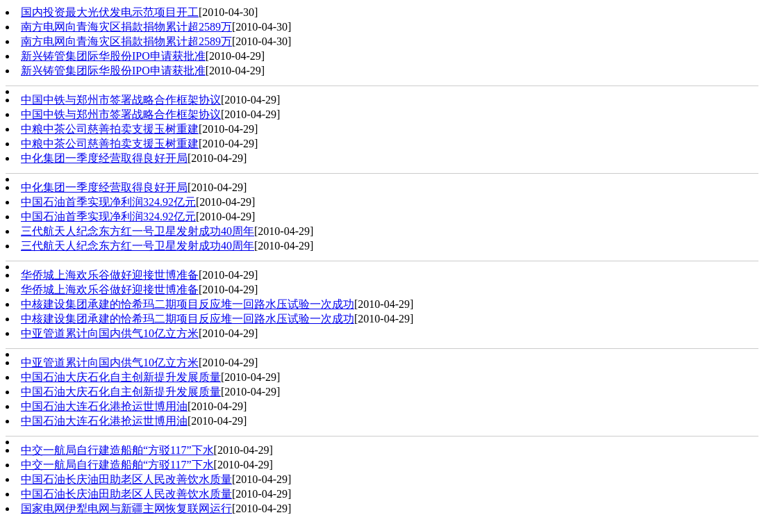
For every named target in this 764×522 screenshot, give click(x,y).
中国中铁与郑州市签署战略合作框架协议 (121, 100)
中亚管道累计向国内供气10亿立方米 (110, 333)
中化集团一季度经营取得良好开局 (104, 158)
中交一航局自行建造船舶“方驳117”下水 (117, 450)
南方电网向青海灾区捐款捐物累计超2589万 (126, 27)
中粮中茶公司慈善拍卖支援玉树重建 (110, 129)
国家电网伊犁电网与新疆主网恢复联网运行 (126, 508)
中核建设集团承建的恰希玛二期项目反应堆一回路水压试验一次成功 (187, 304)
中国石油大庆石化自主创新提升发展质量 (121, 377)
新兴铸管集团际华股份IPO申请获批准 (113, 56)
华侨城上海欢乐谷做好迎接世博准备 (110, 275)
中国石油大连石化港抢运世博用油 (104, 406)
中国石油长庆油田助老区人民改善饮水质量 (126, 479)
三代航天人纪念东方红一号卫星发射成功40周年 (137, 231)
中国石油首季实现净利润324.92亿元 (108, 202)
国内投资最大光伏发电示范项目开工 (110, 12)
